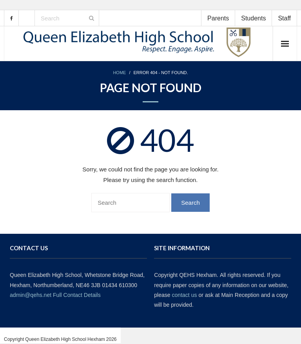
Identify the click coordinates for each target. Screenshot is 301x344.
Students (253, 18)
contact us (184, 295)
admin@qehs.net (30, 295)
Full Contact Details (77, 295)
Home (119, 73)
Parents (218, 18)
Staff (284, 18)
